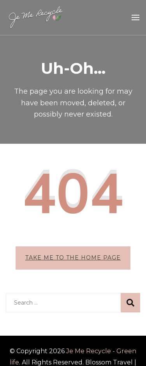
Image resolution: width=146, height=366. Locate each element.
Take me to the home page (73, 257)
